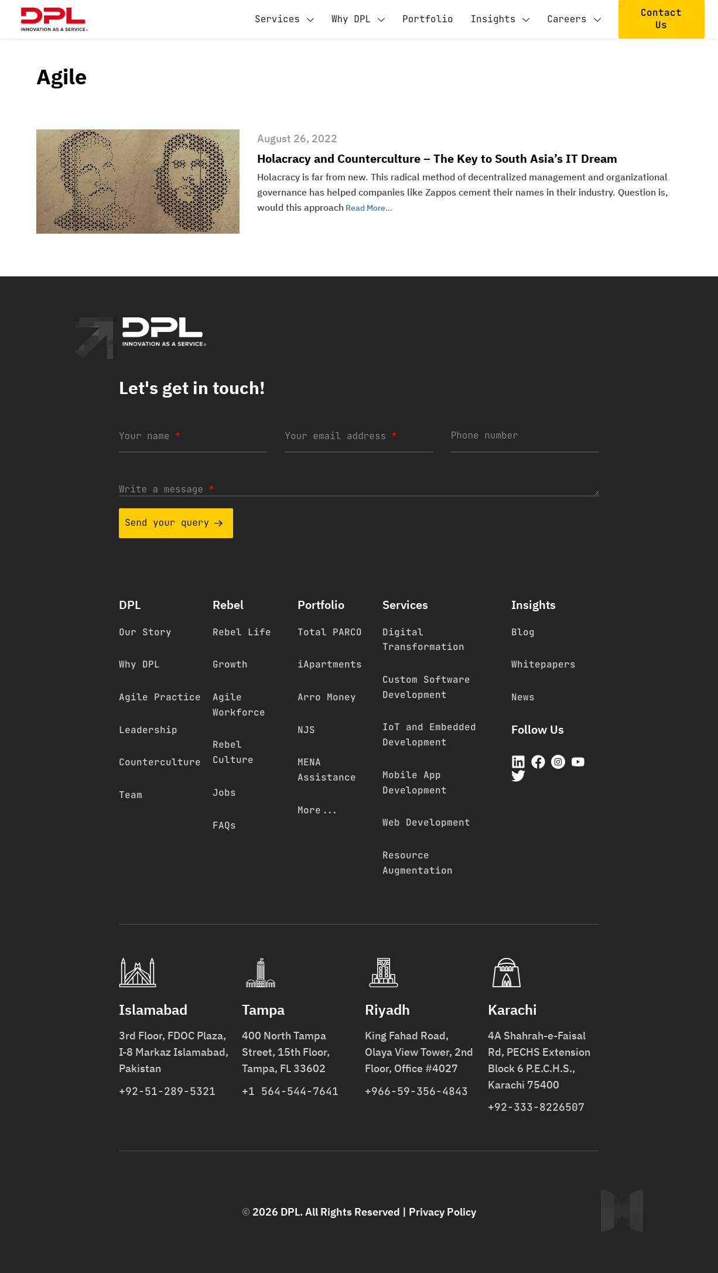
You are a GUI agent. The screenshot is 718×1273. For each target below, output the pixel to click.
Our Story (145, 632)
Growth (230, 664)
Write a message (166, 489)
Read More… (368, 208)
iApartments (330, 664)
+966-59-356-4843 (416, 1091)
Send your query (174, 522)
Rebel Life (242, 632)
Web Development (426, 822)
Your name (149, 436)
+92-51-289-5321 (167, 1091)
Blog (523, 632)
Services (284, 19)
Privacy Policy (442, 1212)
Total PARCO (330, 632)
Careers (573, 19)
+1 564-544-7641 (290, 1091)
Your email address (340, 436)
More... (318, 810)
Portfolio (427, 19)
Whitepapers (543, 664)
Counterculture (160, 762)
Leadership (148, 730)
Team (130, 795)
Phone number (484, 435)
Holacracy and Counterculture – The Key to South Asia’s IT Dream (437, 158)
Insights (499, 19)
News (523, 697)
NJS (306, 730)
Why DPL (358, 19)
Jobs (224, 792)
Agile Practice (160, 697)
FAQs (224, 825)
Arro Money (327, 697)
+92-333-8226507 (536, 1107)
